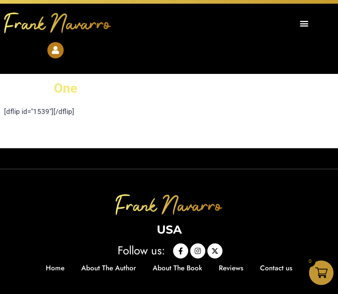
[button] (304, 23)
